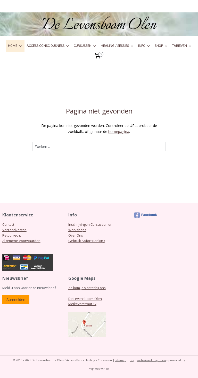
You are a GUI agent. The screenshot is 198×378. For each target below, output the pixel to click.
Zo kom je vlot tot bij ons (87, 287)
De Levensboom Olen (85, 298)
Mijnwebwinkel (99, 369)
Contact (8, 224)
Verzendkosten (14, 230)
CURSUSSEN (85, 46)
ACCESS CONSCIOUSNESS (48, 46)
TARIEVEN (182, 46)
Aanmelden (15, 299)
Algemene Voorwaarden (21, 240)
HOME (15, 46)
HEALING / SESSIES (117, 46)
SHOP (161, 46)
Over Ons (75, 235)
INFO (144, 46)
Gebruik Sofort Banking (86, 240)
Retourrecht (11, 235)
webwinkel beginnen (151, 360)
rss (132, 360)
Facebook (145, 215)
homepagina (118, 131)
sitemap (120, 360)
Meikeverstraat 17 (82, 303)
